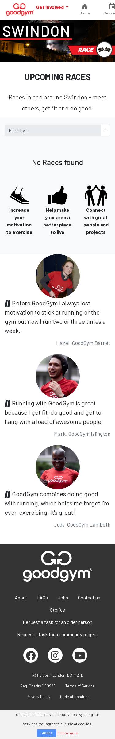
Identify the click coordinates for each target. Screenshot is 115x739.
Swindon (36, 31)
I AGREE (46, 733)
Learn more (68, 733)
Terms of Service (80, 685)
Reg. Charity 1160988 (38, 685)
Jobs (63, 597)
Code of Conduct (74, 696)
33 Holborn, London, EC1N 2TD (57, 675)
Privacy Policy (38, 696)
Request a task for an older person (57, 622)
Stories (57, 610)
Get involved (50, 7)
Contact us (89, 597)
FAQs (42, 597)
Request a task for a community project (57, 634)
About (21, 597)
